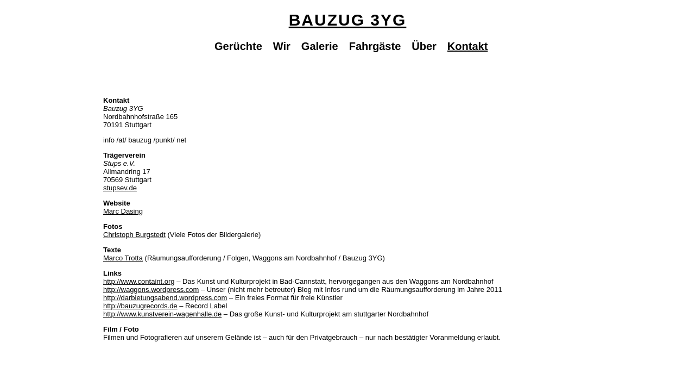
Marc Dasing (123, 211)
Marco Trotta (123, 258)
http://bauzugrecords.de (140, 306)
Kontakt (467, 46)
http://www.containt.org (139, 281)
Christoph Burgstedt (134, 235)
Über (424, 46)
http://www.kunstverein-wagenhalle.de (162, 314)
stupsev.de (120, 188)
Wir (281, 46)
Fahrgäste (375, 46)
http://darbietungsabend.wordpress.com (165, 298)
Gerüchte (238, 46)
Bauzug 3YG (348, 20)
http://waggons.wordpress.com (151, 289)
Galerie (319, 46)
